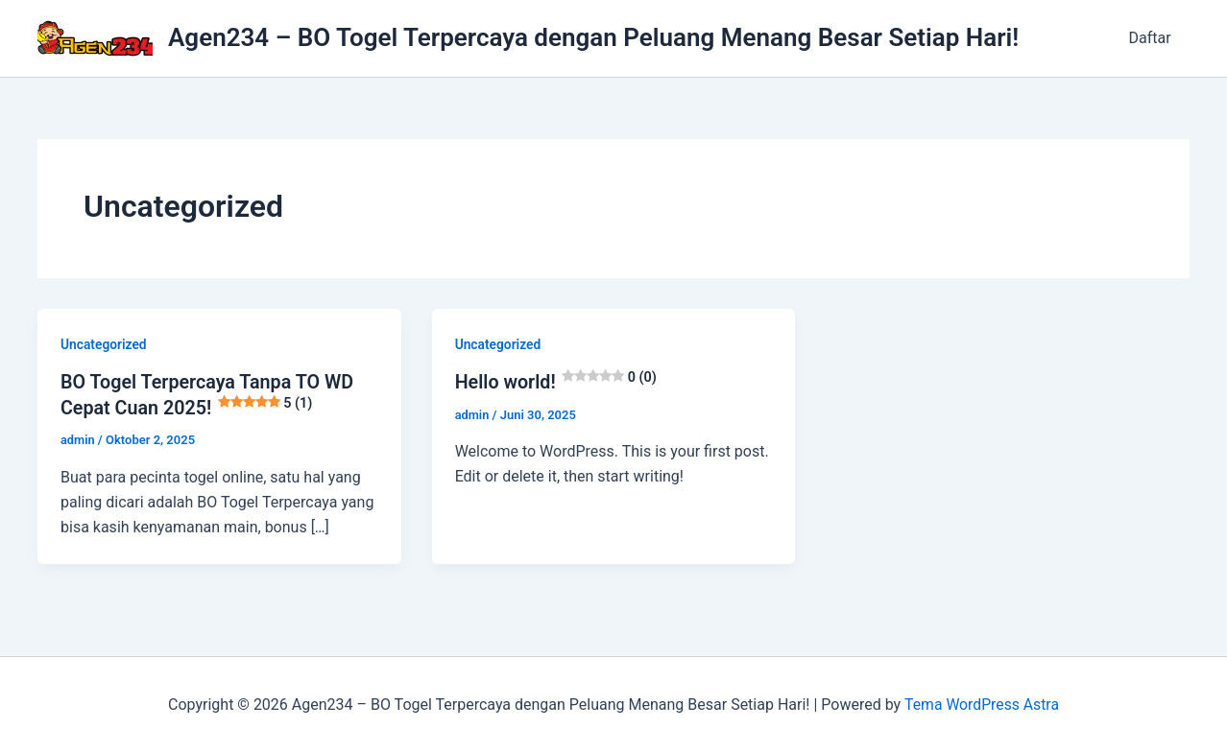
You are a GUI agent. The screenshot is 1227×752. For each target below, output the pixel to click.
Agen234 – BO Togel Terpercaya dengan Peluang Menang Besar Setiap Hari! (593, 37)
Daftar (1153, 38)
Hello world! (557, 381)
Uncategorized (104, 344)
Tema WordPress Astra (981, 703)
